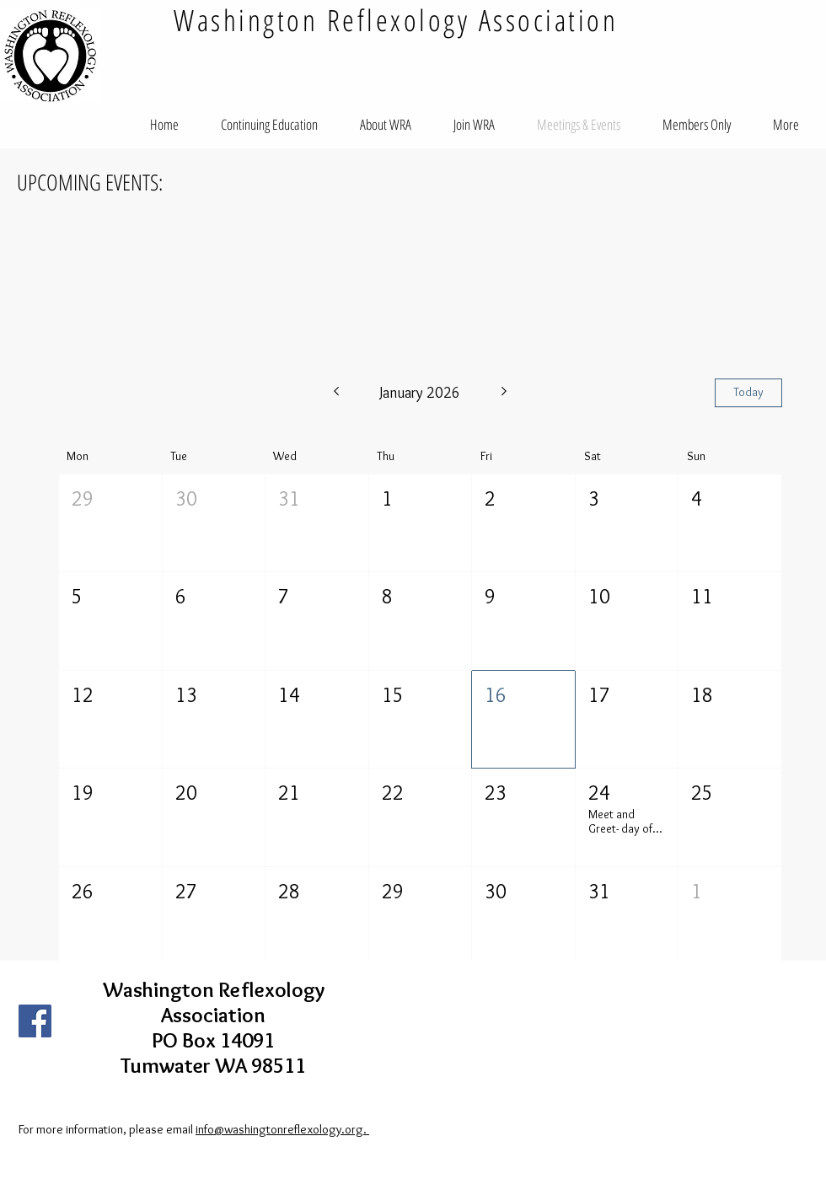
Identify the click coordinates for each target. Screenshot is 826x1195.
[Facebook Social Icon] (35, 1021)
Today (748, 391)
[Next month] (504, 392)
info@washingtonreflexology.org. (282, 1129)
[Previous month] (335, 392)
